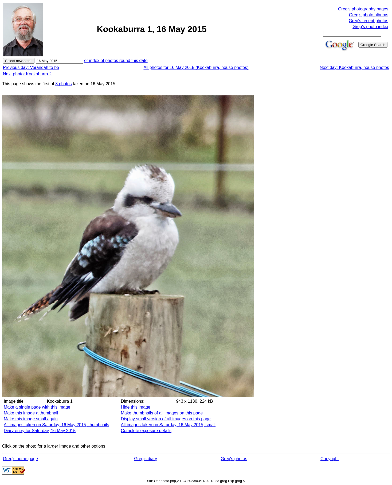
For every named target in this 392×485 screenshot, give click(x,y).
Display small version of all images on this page (166, 419)
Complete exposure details (146, 430)
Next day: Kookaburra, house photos (354, 67)
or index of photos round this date (116, 60)
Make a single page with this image (37, 407)
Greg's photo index (370, 26)
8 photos (63, 84)
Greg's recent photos (368, 20)
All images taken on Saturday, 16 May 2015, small (168, 424)
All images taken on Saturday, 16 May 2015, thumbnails (56, 424)
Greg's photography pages (363, 9)
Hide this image (135, 407)
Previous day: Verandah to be (31, 67)
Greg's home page (20, 458)
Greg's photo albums (368, 15)
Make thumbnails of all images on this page (162, 413)
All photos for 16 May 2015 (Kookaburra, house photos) (195, 67)
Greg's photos (234, 458)
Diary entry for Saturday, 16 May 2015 (40, 430)
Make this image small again (31, 419)
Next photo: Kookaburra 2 (27, 74)
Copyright (329, 458)
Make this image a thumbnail (31, 413)
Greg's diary (145, 458)
